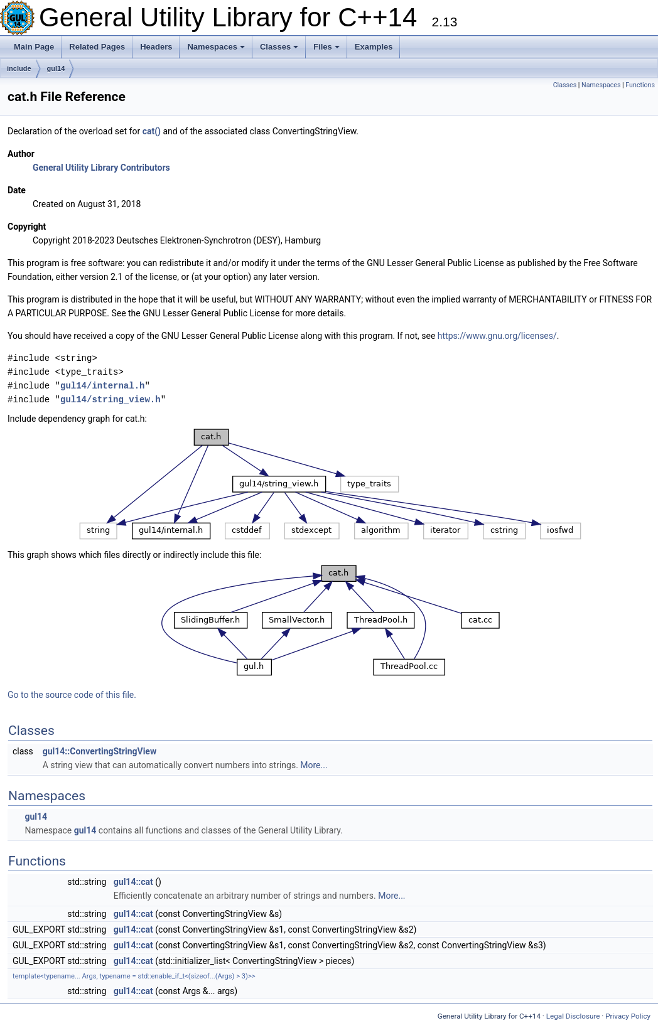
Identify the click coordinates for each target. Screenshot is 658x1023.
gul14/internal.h (102, 386)
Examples (374, 46)
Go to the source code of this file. (72, 695)
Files (326, 46)
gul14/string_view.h (110, 399)
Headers (156, 46)
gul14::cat (133, 882)
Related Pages (97, 46)
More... (313, 765)
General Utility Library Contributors (101, 168)
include (19, 68)
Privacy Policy (627, 1016)
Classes (279, 46)
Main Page (34, 46)
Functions (640, 85)
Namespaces (216, 46)
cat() (152, 131)
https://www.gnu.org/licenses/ (497, 336)
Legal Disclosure (573, 1016)
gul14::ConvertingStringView (99, 751)
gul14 (56, 68)
